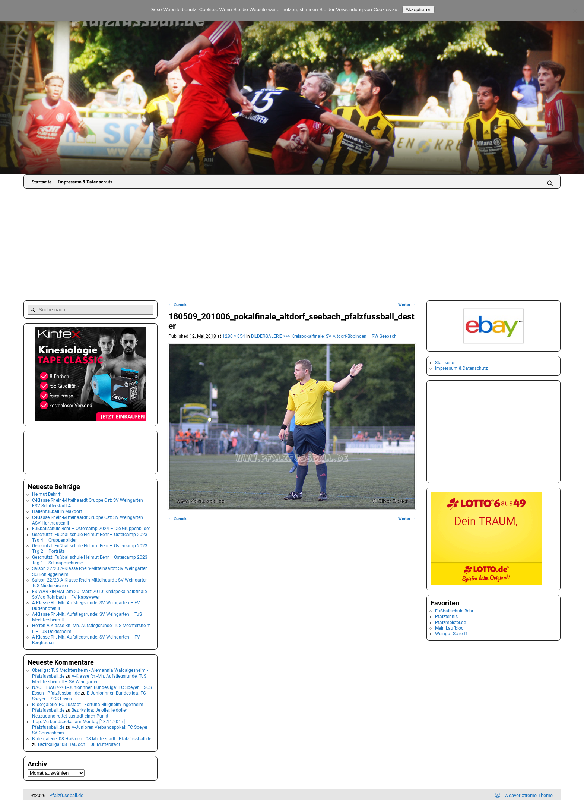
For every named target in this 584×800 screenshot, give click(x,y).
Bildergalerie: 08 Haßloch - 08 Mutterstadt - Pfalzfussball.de (91, 736)
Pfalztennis (446, 616)
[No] (574, 11)
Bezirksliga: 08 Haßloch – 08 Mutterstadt (79, 742)
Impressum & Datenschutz (85, 182)
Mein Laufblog (449, 628)
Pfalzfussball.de (66, 793)
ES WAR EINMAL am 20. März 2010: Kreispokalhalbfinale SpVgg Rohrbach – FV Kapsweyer (89, 592)
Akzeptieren (418, 9)
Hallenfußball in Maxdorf (57, 509)
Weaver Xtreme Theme (528, 793)
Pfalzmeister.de (450, 622)
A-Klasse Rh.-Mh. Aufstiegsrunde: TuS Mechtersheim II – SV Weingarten (89, 676)
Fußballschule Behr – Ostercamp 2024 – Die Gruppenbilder (91, 526)
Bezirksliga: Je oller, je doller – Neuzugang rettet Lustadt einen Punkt (81, 711)
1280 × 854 (233, 336)
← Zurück (177, 304)
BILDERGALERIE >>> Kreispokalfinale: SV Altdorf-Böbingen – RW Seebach (324, 336)
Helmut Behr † (46, 492)
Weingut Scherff (451, 633)
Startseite (41, 182)
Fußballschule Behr (454, 611)
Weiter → (407, 304)
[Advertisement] (292, 244)
